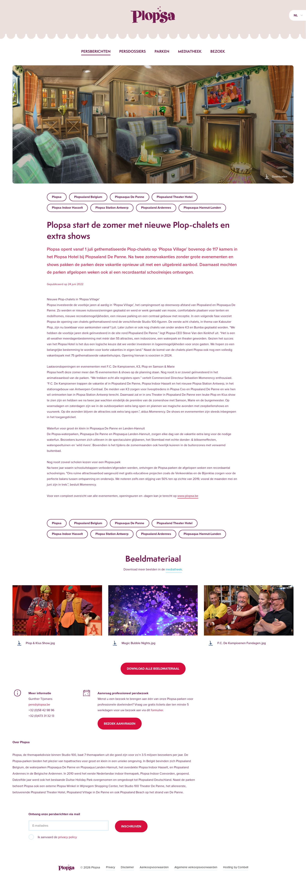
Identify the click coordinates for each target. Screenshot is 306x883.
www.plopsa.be (187, 496)
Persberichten (95, 51)
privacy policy (67, 837)
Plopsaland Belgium (88, 197)
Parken (162, 51)
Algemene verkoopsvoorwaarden (195, 867)
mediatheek (174, 569)
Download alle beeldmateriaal (153, 668)
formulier (157, 710)
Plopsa (56, 197)
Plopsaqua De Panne (129, 197)
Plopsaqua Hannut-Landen (202, 207)
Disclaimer (127, 867)
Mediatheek (190, 51)
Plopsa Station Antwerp (111, 207)
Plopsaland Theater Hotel (174, 197)
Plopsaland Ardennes (156, 207)
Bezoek (217, 51)
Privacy (110, 867)
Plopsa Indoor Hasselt (67, 207)
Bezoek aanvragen (119, 723)
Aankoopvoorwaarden (154, 867)
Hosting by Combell (235, 867)
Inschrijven (131, 826)
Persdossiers (132, 51)
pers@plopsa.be (39, 704)
